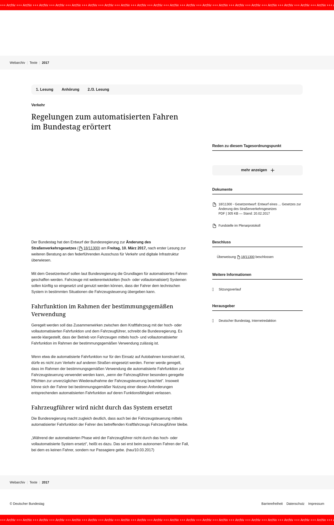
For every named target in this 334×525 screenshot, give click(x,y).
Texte (33, 62)
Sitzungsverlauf (230, 289)
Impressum (316, 504)
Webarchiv (17, 62)
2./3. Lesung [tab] (98, 89)
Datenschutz (295, 504)
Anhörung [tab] (70, 89)
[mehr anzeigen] (257, 170)
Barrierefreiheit (272, 504)
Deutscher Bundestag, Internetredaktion (247, 320)
